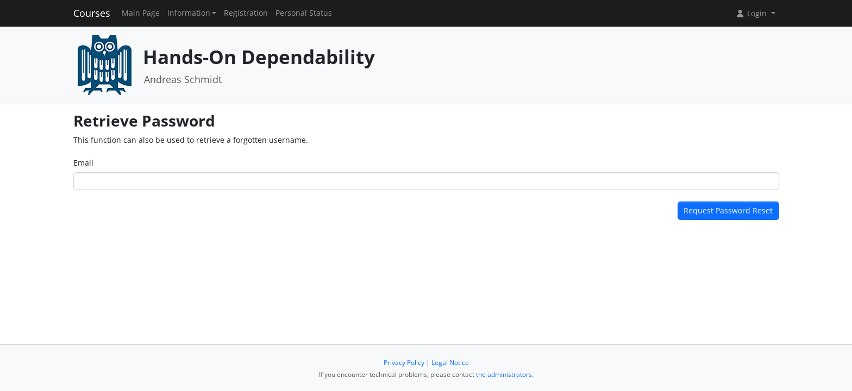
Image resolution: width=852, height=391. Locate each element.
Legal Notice (450, 362)
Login (752, 13)
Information (188, 13)
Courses (91, 13)
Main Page (141, 13)
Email (83, 162)
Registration (246, 13)
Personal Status (303, 13)
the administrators (504, 374)
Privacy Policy (404, 362)
